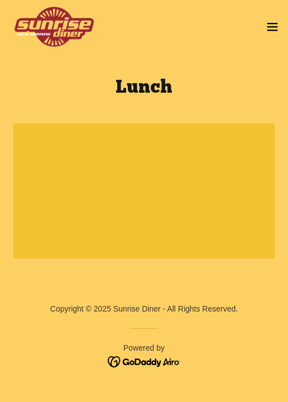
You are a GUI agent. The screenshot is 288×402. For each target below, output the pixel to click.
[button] (272, 27)
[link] (54, 26)
